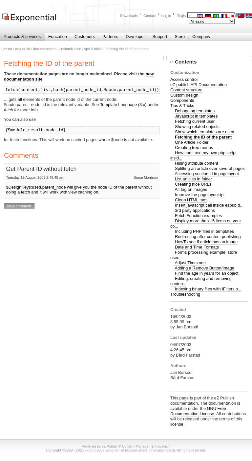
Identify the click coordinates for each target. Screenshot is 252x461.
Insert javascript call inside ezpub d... (209, 205)
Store (180, 36)
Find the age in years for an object (207, 273)
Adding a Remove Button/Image (204, 268)
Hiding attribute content (196, 163)
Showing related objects (197, 126)
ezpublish (22, 49)
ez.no (7, 49)
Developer (135, 36)
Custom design (184, 95)
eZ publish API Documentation (198, 84)
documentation (44, 49)
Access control (184, 79)
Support (160, 36)
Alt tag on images (191, 189)
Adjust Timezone (190, 262)
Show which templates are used (204, 131)
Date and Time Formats (197, 247)
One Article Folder (191, 142)
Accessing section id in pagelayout (207, 173)
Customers (84, 36)
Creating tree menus (194, 147)
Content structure (186, 89)
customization (70, 49)
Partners (110, 36)
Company (201, 36)
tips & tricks (93, 49)
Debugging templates (195, 110)
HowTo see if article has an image (206, 241)
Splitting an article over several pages (210, 168)
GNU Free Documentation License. (198, 411)
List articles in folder (193, 178)
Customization (184, 72)
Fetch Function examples (198, 215)
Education (57, 36)
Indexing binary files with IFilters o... (208, 288)
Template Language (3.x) (123, 104)
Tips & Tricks (182, 105)
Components (182, 100)
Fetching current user (195, 121)
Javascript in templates (196, 116)
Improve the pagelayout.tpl (199, 194)
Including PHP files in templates (204, 231)
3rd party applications (195, 210)
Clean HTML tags (191, 199)
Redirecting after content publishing (208, 236)
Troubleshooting (185, 294)
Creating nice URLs (193, 184)
